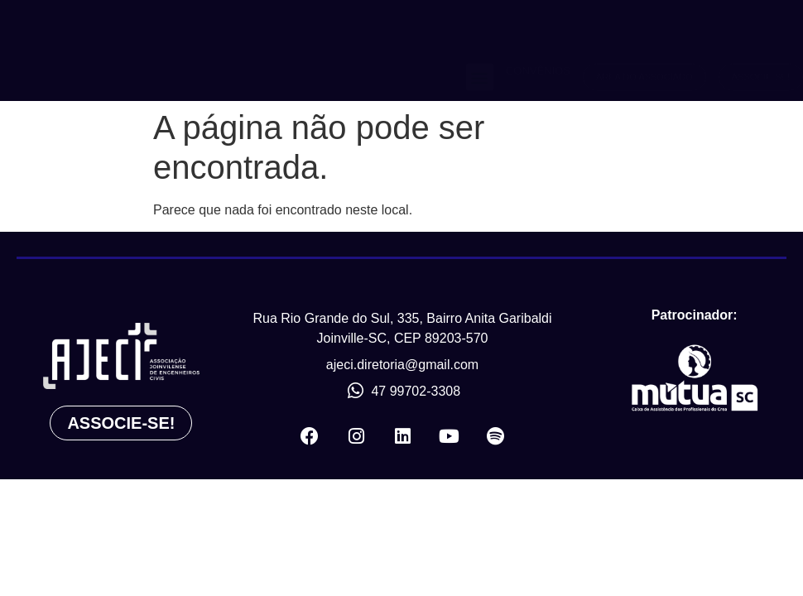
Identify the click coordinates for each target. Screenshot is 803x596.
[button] (479, 50)
